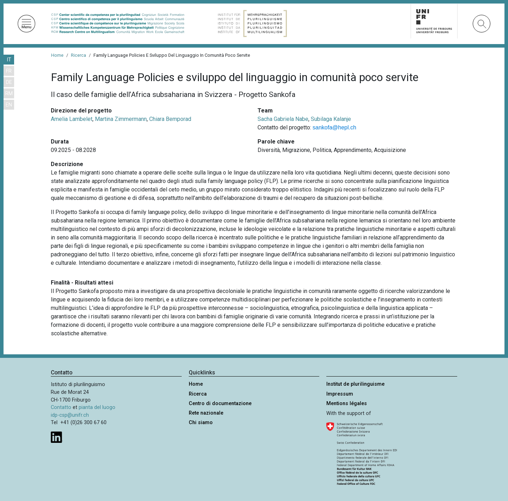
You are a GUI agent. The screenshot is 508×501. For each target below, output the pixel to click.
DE (9, 82)
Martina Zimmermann (121, 119)
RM (9, 94)
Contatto (61, 407)
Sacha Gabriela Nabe (283, 119)
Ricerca (78, 55)
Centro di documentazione (220, 404)
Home (57, 55)
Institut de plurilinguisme (355, 384)
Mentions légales (346, 404)
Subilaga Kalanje (331, 119)
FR (9, 71)
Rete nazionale (206, 413)
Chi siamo (201, 423)
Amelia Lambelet (71, 119)
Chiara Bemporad (170, 119)
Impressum (339, 394)
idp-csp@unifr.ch (70, 415)
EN (9, 105)
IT (9, 60)
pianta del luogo (97, 407)
